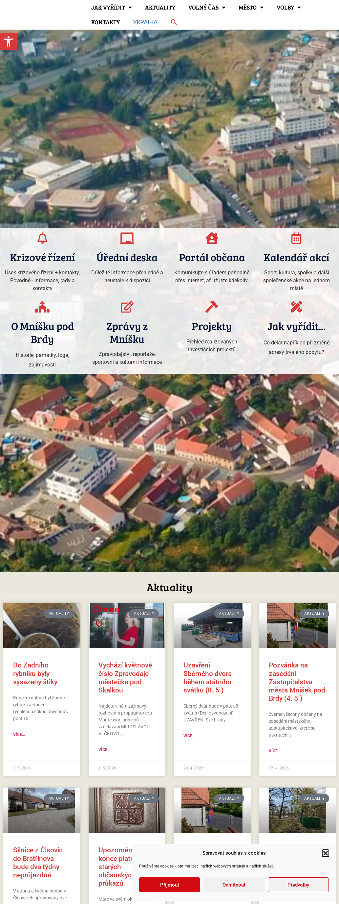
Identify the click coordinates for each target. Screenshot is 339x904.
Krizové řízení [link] (42, 257)
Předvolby (298, 885)
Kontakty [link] (105, 22)
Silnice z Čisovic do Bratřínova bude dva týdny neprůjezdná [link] (38, 862)
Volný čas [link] (206, 7)
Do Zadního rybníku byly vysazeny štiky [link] (35, 673)
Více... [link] (19, 734)
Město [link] (251, 7)
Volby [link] (289, 7)
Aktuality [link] (160, 7)
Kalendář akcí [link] (296, 257)
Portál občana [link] (212, 257)
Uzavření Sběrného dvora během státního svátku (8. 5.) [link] (207, 677)
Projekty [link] (212, 326)
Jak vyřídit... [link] (296, 326)
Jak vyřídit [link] (111, 7)
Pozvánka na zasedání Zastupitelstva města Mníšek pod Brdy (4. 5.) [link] (297, 681)
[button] (325, 853)
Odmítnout (233, 885)
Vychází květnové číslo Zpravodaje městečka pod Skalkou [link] (125, 677)
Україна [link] (145, 22)
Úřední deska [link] (127, 257)
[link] (8, 41)
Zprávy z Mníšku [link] (127, 332)
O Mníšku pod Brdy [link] (42, 332)
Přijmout (169, 885)
